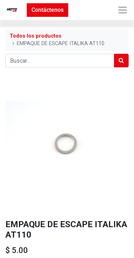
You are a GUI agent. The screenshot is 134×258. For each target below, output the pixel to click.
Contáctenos (47, 9)
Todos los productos (35, 36)
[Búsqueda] (121, 60)
